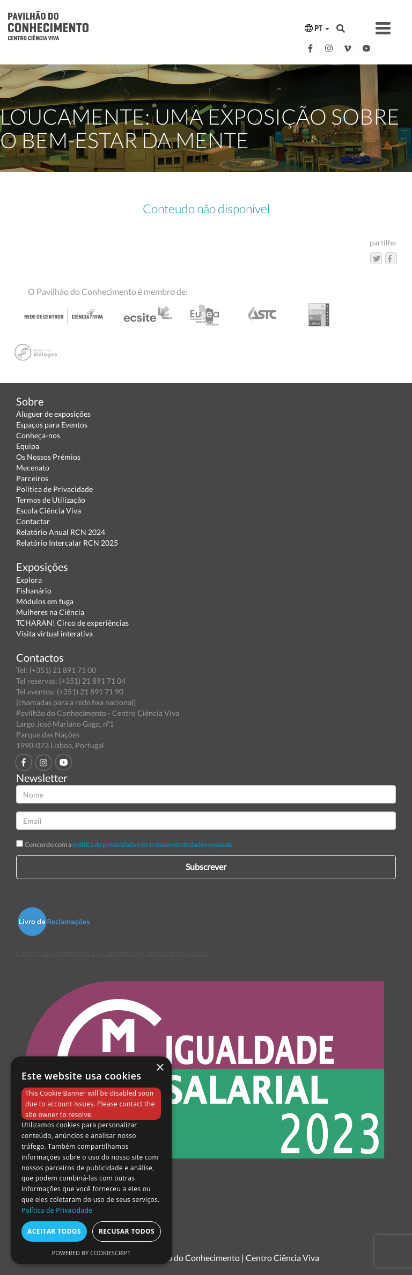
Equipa (27, 446)
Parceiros (32, 478)
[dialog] (91, 1160)
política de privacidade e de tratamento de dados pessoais (152, 845)
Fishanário (34, 590)
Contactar (33, 521)
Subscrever (206, 866)
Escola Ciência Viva (48, 510)
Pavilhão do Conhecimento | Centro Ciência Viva (229, 1257)
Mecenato (32, 467)
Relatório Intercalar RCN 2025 (67, 542)
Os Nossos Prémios (48, 456)
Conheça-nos (38, 435)
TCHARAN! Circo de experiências (72, 622)
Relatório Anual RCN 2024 (60, 532)
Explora (29, 579)
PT (317, 28)
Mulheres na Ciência (50, 612)
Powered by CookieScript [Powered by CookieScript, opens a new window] (91, 1253)
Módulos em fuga (44, 601)
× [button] (160, 1068)
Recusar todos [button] (126, 1231)
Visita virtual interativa (54, 633)
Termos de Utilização (50, 499)
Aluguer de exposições (53, 413)
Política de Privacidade (54, 489)
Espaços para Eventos (51, 424)
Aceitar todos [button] (54, 1231)
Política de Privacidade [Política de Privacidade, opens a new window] (56, 1210)
